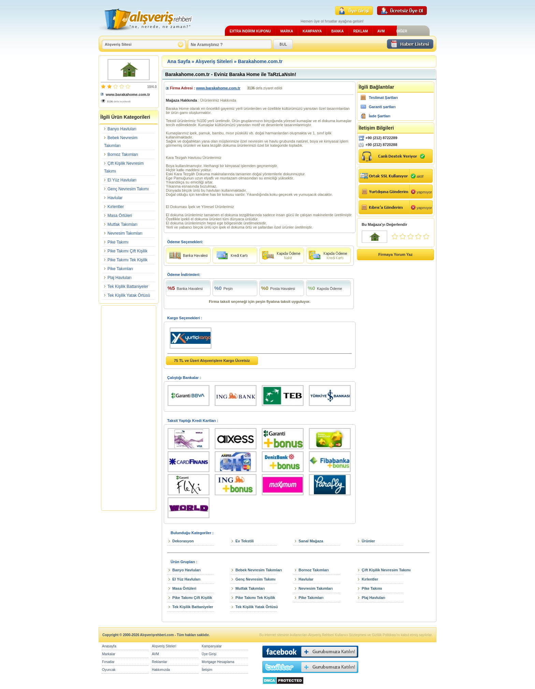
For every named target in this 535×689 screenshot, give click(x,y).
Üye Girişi (209, 654)
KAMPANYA (312, 31)
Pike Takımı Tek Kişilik (127, 260)
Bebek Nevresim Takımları (258, 570)
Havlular (114, 197)
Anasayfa (109, 646)
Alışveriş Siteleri (214, 61)
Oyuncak (108, 670)
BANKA (337, 31)
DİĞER (401, 31)
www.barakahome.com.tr (128, 94)
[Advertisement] (128, 408)
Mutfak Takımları (122, 224)
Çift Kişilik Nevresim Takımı (386, 570)
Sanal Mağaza (311, 541)
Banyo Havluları (121, 129)
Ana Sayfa (178, 61)
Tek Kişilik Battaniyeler (127, 286)
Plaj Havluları (119, 277)
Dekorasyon (183, 541)
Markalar (108, 654)
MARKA (286, 31)
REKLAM (360, 31)
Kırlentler (115, 206)
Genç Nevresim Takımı (128, 189)
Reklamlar (159, 662)
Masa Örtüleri (119, 215)
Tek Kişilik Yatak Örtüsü (128, 295)
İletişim (207, 670)
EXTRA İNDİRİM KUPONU (250, 31)
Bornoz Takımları (122, 154)
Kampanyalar (212, 646)
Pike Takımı (118, 242)
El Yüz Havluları (121, 180)
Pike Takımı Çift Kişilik (127, 251)
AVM (381, 31)
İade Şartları (379, 116)
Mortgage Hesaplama (218, 662)
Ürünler (368, 541)
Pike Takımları (120, 268)
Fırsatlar (108, 662)
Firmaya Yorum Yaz (395, 254)
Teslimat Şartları (383, 98)
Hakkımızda (161, 670)
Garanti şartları (382, 107)
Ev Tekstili (244, 541)
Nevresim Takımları (124, 233)
